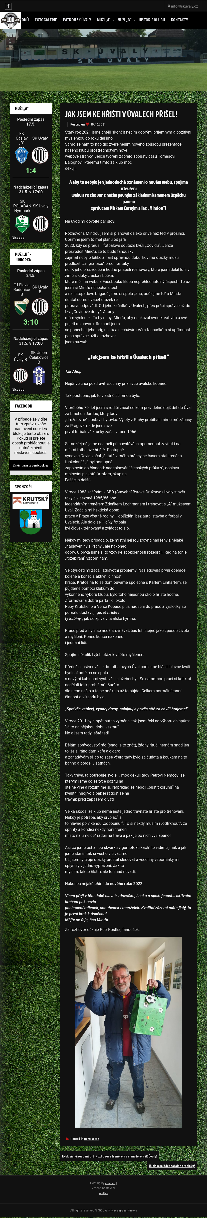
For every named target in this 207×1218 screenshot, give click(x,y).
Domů (24, 20)
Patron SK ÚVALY (77, 20)
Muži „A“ (104, 20)
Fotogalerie (46, 20)
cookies (103, 1193)
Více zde (18, 237)
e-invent (111, 1183)
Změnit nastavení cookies (31, 465)
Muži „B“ (125, 20)
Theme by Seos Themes (124, 1211)
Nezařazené (91, 1139)
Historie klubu (152, 20)
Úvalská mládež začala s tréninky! (168, 1165)
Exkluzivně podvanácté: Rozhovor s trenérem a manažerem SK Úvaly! (118, 1156)
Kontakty (179, 20)
